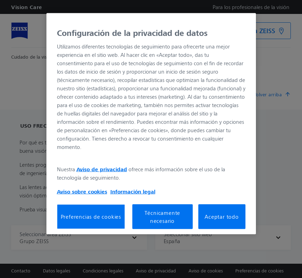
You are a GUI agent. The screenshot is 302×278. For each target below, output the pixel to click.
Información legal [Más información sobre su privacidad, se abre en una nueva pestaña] (132, 191)
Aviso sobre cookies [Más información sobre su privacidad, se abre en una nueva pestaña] (82, 191)
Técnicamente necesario (163, 216)
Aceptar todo (222, 216)
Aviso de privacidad (101, 169)
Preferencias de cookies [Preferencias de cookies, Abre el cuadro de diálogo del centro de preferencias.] (91, 216)
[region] (151, 123)
